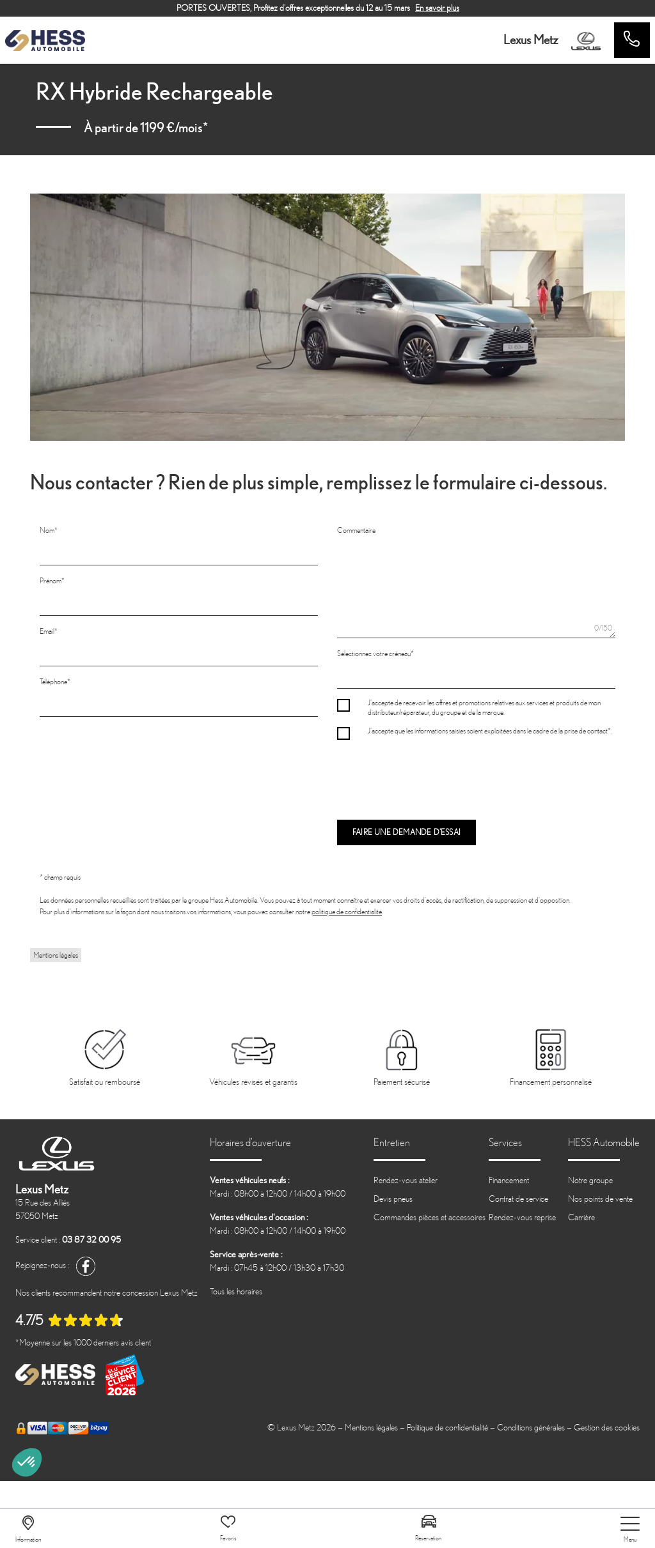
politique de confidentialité (347, 911)
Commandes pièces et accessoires (429, 1217)
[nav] (630, 1530)
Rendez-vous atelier (406, 1180)
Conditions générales (531, 1427)
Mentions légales (55, 955)
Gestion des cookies (607, 1427)
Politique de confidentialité (447, 1427)
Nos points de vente (600, 1198)
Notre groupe (590, 1180)
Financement (509, 1180)
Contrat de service (518, 1198)
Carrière (581, 1217)
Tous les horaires (236, 1291)
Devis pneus (393, 1198)
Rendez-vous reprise (522, 1217)
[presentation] (434, 774)
